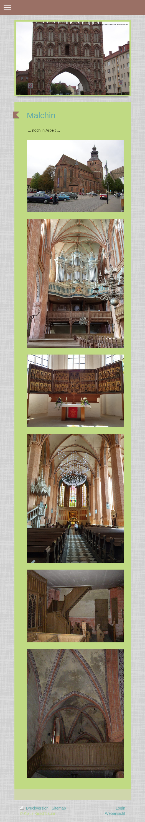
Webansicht (115, 813)
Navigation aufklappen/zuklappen (72, 7)
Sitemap (59, 808)
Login (120, 808)
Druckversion (35, 808)
